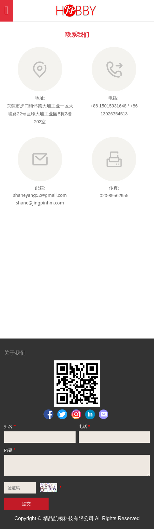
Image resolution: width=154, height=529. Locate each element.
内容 (10, 450)
